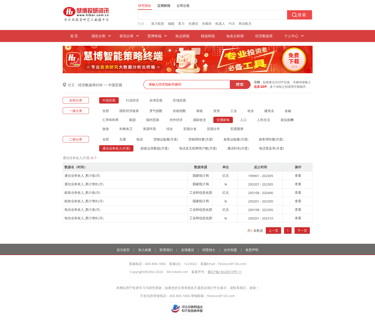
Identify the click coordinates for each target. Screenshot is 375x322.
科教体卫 (125, 128)
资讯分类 (126, 36)
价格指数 (179, 110)
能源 (132, 120)
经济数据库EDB (90, 84)
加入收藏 (144, 250)
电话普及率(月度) (271, 148)
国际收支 (199, 120)
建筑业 (269, 110)
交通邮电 (223, 120)
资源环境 (149, 128)
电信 (139, 139)
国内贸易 (152, 120)
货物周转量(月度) (200, 139)
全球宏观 (155, 100)
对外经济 (176, 120)
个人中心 (291, 36)
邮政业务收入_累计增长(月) (83, 201)
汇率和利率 (110, 120)
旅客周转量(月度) (271, 139)
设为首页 (123, 250)
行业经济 (132, 100)
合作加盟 (230, 250)
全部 (105, 110)
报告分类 (98, 36)
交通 (122, 139)
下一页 (302, 230)
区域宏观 (179, 100)
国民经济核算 (129, 110)
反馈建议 (187, 250)
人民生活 (263, 120)
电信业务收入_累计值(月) (82, 209)
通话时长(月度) (238, 148)
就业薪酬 (287, 120)
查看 (298, 175)
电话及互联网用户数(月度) (198, 148)
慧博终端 (154, 36)
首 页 (74, 36)
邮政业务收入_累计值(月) (82, 192)
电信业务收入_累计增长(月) (83, 218)
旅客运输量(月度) (236, 139)
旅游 (105, 128)
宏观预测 (236, 128)
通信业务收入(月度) (116, 148)
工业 (233, 110)
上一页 (273, 230)
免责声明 (251, 250)
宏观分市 (213, 128)
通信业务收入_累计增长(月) (83, 184)
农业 (250, 110)
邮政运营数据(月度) (155, 148)
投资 (216, 110)
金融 (288, 110)
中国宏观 (115, 84)
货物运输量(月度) (165, 139)
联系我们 (166, 250)
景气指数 (155, 110)
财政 (199, 110)
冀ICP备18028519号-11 (225, 272)
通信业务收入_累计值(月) (82, 175)
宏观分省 (189, 128)
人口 (243, 120)
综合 (169, 128)
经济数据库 (264, 36)
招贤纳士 (208, 250)
